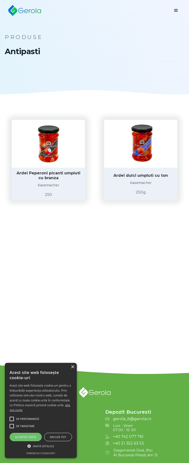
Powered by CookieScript (40, 453)
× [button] (72, 367)
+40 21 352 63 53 (128, 443)
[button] (176, 10)
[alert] (41, 410)
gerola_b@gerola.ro (132, 419)
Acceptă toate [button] (25, 437)
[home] (24, 10)
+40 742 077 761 (128, 436)
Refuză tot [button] (58, 437)
